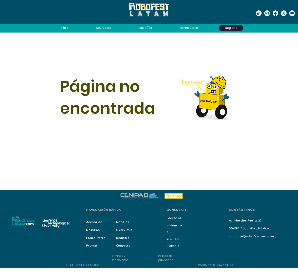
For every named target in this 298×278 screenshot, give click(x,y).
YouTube (173, 239)
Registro (123, 237)
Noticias (122, 222)
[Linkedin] (259, 13)
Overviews (124, 230)
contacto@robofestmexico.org (253, 236)
